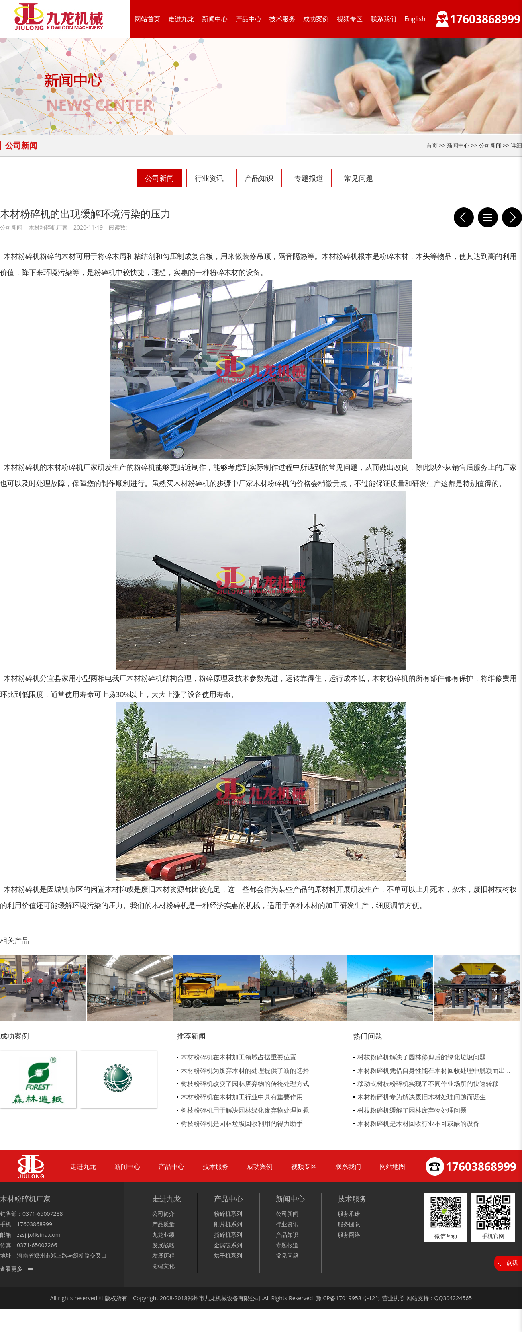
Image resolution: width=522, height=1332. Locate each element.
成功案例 (316, 18)
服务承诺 (349, 1213)
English (415, 18)
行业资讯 (209, 178)
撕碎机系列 (228, 1234)
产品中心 (248, 18)
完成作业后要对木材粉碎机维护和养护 (512, 217)
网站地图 (392, 1166)
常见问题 (358, 178)
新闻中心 (215, 18)
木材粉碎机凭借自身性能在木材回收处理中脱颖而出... (433, 1070)
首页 (432, 145)
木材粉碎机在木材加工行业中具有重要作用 (242, 1096)
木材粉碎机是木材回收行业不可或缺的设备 (418, 1123)
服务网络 (349, 1234)
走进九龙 (181, 18)
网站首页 (147, 18)
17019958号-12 (355, 1298)
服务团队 (349, 1224)
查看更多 (11, 1269)
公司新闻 (159, 178)
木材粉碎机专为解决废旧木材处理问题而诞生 (421, 1096)
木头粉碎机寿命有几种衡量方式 (464, 217)
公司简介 (163, 1213)
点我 (512, 1262)
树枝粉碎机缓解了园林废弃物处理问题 (412, 1110)
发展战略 (163, 1245)
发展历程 (163, 1255)
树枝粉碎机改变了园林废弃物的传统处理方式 (245, 1083)
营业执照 (393, 1298)
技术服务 (282, 18)
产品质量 (163, 1224)
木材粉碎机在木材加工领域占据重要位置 (238, 1057)
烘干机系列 (228, 1255)
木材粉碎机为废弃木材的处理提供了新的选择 (245, 1070)
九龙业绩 (163, 1234)
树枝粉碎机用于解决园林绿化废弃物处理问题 (245, 1110)
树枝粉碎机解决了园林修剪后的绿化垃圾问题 (421, 1057)
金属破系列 (228, 1245)
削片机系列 (228, 1224)
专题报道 (308, 178)
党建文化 (163, 1266)
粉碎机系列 (228, 1213)
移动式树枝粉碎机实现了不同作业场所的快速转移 (428, 1083)
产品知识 (259, 178)
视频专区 (350, 18)
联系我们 (383, 18)
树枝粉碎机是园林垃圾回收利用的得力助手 (242, 1123)
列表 (488, 217)
